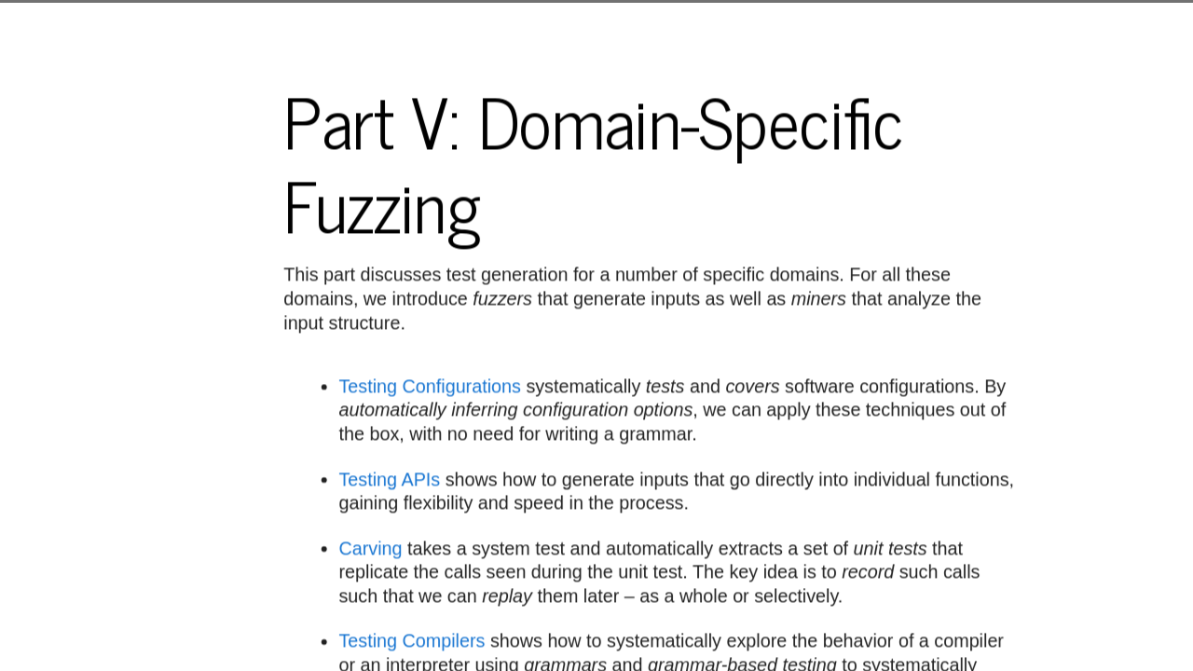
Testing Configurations (430, 387)
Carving (371, 548)
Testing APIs (390, 479)
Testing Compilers (412, 641)
